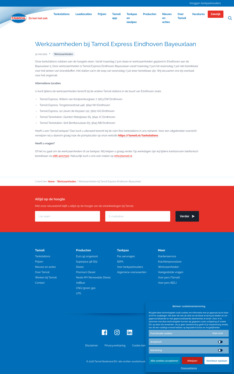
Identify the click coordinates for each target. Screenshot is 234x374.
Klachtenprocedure (169, 261)
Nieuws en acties (45, 266)
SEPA (120, 261)
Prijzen (39, 261)
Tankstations (42, 256)
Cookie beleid (140, 345)
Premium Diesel (85, 272)
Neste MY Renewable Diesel (93, 277)
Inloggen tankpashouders (205, 3)
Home (51, 181)
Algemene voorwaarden (131, 272)
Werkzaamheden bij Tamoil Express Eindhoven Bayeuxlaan (115, 43)
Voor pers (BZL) (167, 282)
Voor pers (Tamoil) (169, 277)
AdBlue (80, 282)
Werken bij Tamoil (46, 277)
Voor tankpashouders (130, 266)
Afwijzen (192, 360)
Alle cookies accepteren (164, 360)
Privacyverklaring (189, 368)
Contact (40, 282)
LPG (78, 293)
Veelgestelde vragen (170, 272)
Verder (187, 216)
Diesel (80, 266)
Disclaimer (91, 345)
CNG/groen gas (86, 288)
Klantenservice (167, 256)
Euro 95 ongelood (87, 256)
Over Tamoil (42, 272)
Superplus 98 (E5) (87, 261)
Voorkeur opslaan (216, 360)
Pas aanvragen (126, 256)
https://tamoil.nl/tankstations (138, 135)
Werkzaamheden (63, 54)
